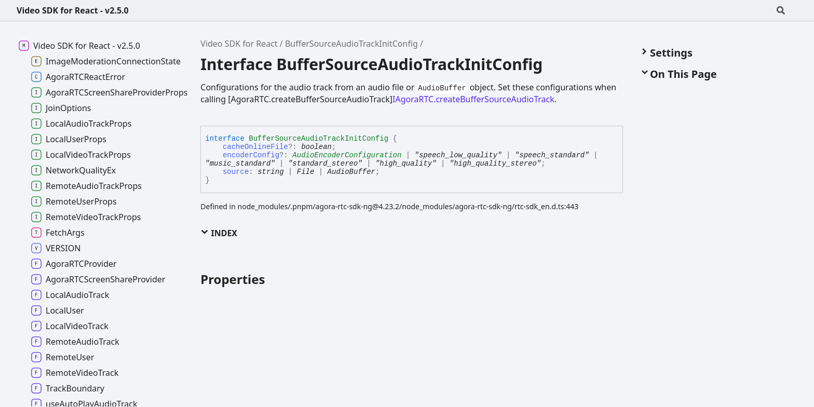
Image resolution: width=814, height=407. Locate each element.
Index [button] (218, 233)
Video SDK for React (238, 43)
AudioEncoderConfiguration (346, 155)
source (236, 172)
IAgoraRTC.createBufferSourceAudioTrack (473, 99)
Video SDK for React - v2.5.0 (73, 10)
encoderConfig (251, 155)
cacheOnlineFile (255, 147)
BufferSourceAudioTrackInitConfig (351, 43)
